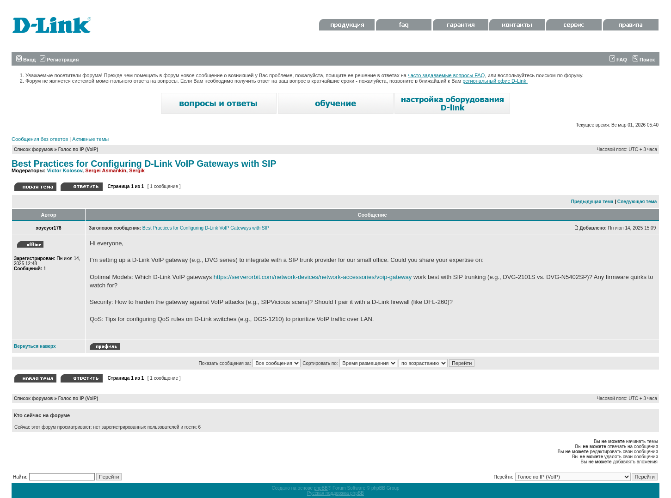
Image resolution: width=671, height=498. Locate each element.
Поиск (644, 59)
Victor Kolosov (64, 170)
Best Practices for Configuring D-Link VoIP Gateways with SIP (144, 163)
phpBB (321, 488)
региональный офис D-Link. (495, 81)
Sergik (137, 170)
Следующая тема (637, 201)
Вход (26, 59)
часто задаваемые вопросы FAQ (446, 75)
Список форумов (33, 149)
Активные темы (90, 139)
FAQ (618, 59)
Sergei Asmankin (105, 170)
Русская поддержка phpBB (335, 493)
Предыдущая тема (592, 201)
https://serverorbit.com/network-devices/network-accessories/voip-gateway (313, 276)
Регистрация (59, 59)
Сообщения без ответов (40, 139)
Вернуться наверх (35, 346)
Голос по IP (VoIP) (78, 149)
